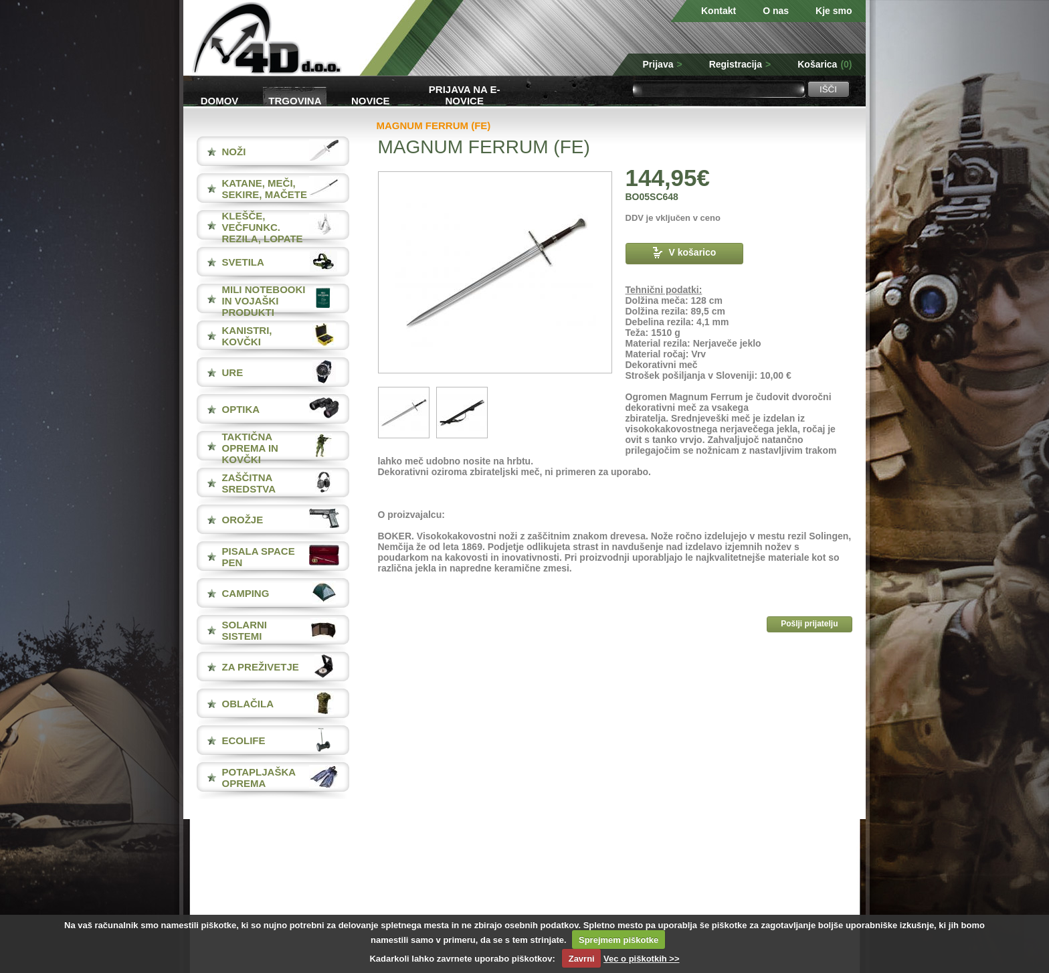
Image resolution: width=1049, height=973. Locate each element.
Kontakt (718, 10)
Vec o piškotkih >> (641, 959)
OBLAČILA (248, 703)
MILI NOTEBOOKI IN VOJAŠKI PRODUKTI (264, 301)
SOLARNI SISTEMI (245, 630)
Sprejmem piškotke (618, 940)
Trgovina (294, 100)
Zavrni (582, 959)
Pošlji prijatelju (809, 623)
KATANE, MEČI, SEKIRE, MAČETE (265, 188)
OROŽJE (243, 519)
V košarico (685, 252)
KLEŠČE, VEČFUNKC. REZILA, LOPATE (262, 227)
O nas (776, 10)
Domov (220, 100)
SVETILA (243, 262)
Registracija (740, 64)
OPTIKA (241, 409)
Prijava (662, 64)
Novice (370, 100)
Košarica (824, 64)
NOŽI (234, 151)
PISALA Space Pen (258, 556)
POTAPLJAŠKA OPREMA (259, 777)
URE (233, 372)
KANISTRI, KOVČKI (247, 336)
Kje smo (834, 10)
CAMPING (246, 593)
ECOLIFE (244, 740)
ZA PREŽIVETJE (260, 667)
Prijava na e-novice (464, 94)
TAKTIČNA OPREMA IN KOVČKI (250, 448)
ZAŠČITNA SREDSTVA (249, 483)
